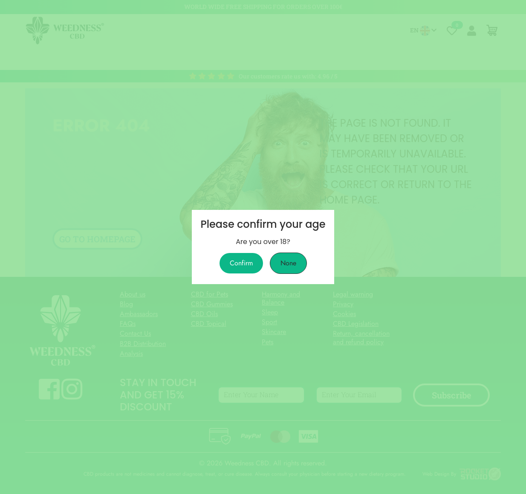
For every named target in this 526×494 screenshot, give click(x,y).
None (288, 263)
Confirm (241, 263)
